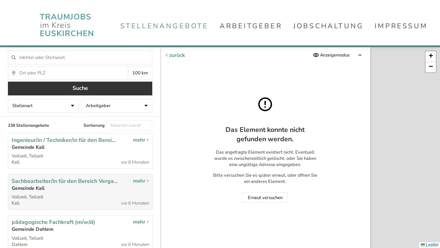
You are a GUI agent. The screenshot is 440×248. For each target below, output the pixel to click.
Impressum (401, 26)
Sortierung (94, 125)
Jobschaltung (328, 26)
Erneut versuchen (265, 198)
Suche (80, 88)
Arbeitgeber (251, 26)
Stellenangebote (164, 26)
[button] (431, 56)
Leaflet (429, 244)
